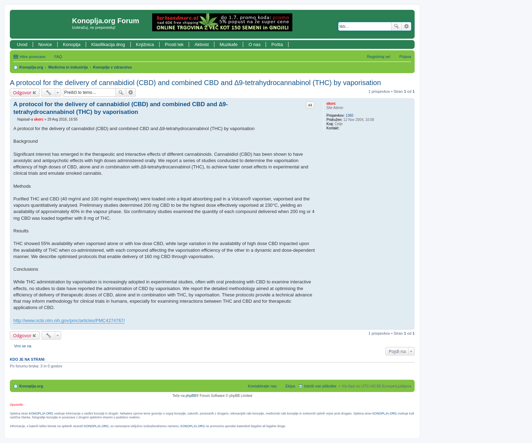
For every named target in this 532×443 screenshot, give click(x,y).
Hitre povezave (32, 56)
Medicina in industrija (68, 67)
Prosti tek (174, 44)
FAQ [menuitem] (58, 56)
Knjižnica (145, 44)
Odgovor (22, 92)
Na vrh (409, 326)
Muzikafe (229, 44)
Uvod (22, 44)
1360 (349, 115)
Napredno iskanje (406, 26)
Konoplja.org (31, 67)
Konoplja (71, 44)
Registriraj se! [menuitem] (378, 56)
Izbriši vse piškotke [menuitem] (320, 386)
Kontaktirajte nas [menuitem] (262, 386)
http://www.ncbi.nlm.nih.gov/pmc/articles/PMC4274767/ (69, 320)
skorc (331, 103)
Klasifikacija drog (108, 44)
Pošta (277, 44)
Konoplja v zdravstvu (112, 67)
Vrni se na (22, 346)
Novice (45, 44)
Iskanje (396, 26)
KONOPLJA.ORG (41, 413)
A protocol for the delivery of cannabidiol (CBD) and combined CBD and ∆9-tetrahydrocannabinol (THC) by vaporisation (195, 82)
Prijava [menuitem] (405, 56)
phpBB (191, 396)
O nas (254, 44)
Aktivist (201, 44)
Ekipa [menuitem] (290, 386)
